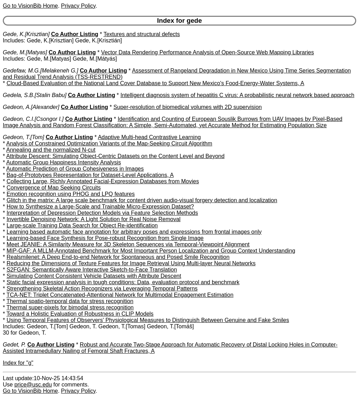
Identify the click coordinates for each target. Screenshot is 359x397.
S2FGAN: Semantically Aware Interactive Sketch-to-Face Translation (92, 270)
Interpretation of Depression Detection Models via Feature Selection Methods (102, 213)
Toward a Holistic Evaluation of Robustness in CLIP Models (79, 314)
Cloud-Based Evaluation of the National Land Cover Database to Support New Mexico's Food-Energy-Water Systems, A (155, 83)
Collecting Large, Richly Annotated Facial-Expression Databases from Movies (103, 181)
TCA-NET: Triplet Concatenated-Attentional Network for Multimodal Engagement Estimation (119, 295)
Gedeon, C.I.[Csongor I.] (33, 119)
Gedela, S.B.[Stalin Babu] (34, 95)
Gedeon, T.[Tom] (23, 137)
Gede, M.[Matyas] (25, 52)
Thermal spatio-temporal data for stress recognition (69, 301)
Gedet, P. (14, 345)
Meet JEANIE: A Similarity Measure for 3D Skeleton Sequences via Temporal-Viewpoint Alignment (128, 244)
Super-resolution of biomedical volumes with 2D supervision (187, 107)
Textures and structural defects (141, 34)
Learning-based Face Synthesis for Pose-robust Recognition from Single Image (105, 238)
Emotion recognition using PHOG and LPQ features (71, 194)
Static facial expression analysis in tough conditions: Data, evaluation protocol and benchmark (123, 282)
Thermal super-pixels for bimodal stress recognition (70, 307)
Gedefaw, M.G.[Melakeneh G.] (40, 71)
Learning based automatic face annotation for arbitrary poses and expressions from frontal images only (134, 232)
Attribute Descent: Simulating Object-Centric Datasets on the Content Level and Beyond (115, 156)
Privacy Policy (78, 6)
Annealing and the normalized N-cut (50, 150)
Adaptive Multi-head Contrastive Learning (149, 137)
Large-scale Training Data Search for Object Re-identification (82, 225)
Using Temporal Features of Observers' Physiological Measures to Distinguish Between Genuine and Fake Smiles (148, 320)
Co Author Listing (75, 34)
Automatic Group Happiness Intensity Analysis (63, 162)
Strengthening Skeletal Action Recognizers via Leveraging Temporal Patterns (102, 289)
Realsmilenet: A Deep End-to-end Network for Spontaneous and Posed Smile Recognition (118, 257)
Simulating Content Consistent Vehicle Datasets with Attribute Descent (94, 276)
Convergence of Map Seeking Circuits (54, 188)
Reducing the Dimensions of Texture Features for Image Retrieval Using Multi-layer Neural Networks (131, 263)
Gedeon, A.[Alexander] (31, 107)
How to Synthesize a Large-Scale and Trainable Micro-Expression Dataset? (100, 207)
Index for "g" (18, 363)
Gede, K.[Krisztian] (26, 34)
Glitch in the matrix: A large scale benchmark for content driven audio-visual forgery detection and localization (142, 200)
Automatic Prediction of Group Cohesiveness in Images (75, 169)
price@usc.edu (33, 385)
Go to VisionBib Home (30, 6)
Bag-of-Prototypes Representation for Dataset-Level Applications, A (90, 175)
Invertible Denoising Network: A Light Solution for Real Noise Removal (94, 219)
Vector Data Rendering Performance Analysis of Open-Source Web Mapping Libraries (207, 52)
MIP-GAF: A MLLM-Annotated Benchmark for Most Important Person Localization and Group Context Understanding (151, 251)
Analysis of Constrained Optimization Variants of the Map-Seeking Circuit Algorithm (109, 143)
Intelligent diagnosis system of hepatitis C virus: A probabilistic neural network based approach (237, 95)
